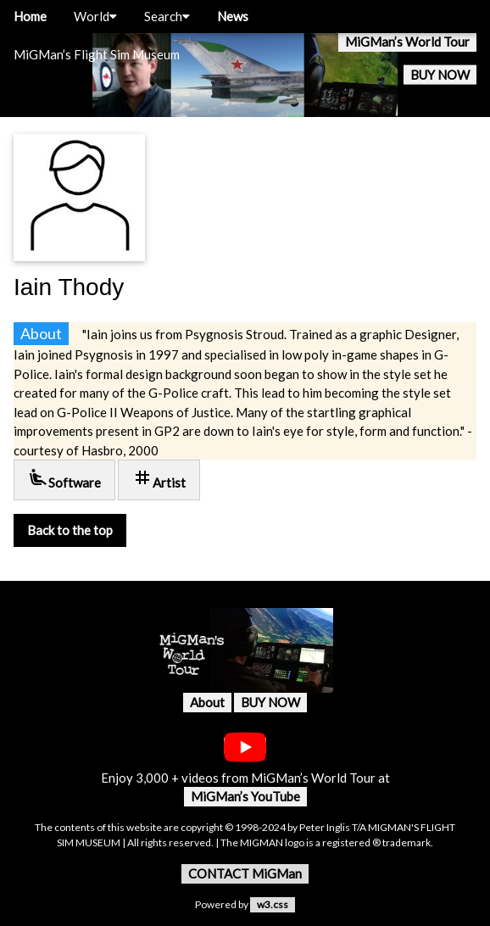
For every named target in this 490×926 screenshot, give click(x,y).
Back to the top (70, 530)
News (232, 16)
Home (30, 16)
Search (167, 16)
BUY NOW (440, 74)
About (207, 702)
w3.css (272, 904)
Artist (159, 478)
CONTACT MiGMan (245, 873)
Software (64, 478)
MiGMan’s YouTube (245, 796)
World (95, 16)
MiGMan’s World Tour (407, 41)
